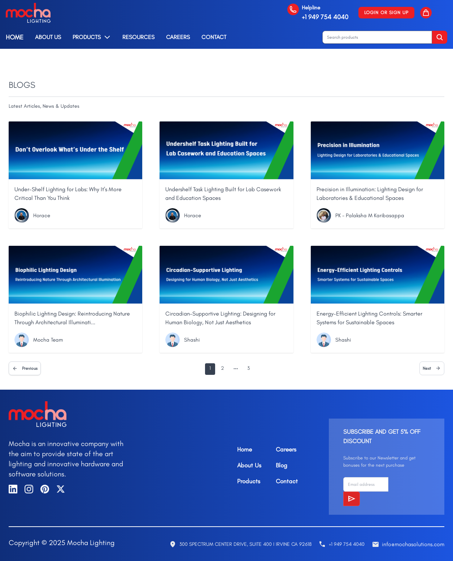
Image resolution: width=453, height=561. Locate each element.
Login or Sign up (386, 12)
